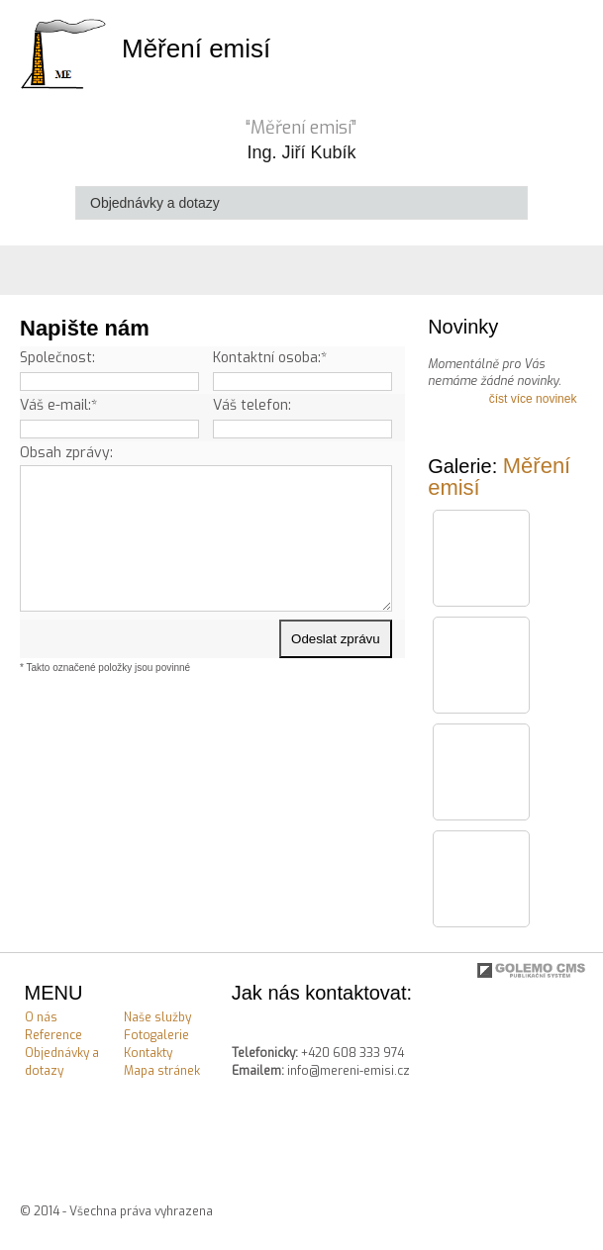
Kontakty (148, 1053)
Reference (53, 1035)
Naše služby (157, 1017)
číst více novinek (533, 399)
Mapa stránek (162, 1071)
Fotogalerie (156, 1035)
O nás (41, 1017)
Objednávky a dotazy (62, 1062)
